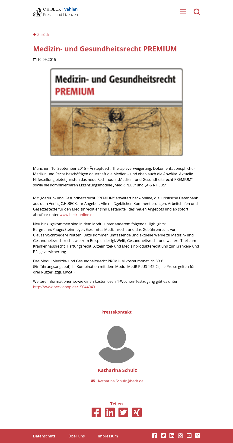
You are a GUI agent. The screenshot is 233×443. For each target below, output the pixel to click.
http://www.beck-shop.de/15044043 (64, 286)
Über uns (76, 436)
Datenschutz (44, 436)
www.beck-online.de (77, 214)
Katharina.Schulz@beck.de (120, 380)
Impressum (108, 436)
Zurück (41, 34)
